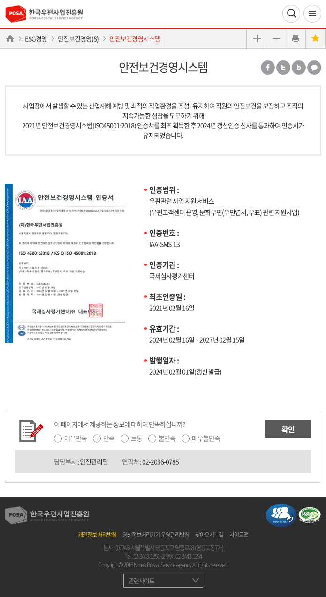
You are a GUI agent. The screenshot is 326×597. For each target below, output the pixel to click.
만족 (108, 438)
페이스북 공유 (268, 67)
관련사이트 (141, 580)
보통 (136, 438)
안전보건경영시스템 (134, 38)
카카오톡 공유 (314, 67)
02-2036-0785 (160, 461)
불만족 (167, 438)
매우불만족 (206, 438)
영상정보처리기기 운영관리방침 (155, 534)
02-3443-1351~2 (148, 556)
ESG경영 (36, 38)
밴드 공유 (299, 67)
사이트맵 (238, 534)
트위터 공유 (283, 67)
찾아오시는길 (209, 534)
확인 (288, 429)
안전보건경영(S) (78, 38)
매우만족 (75, 438)
